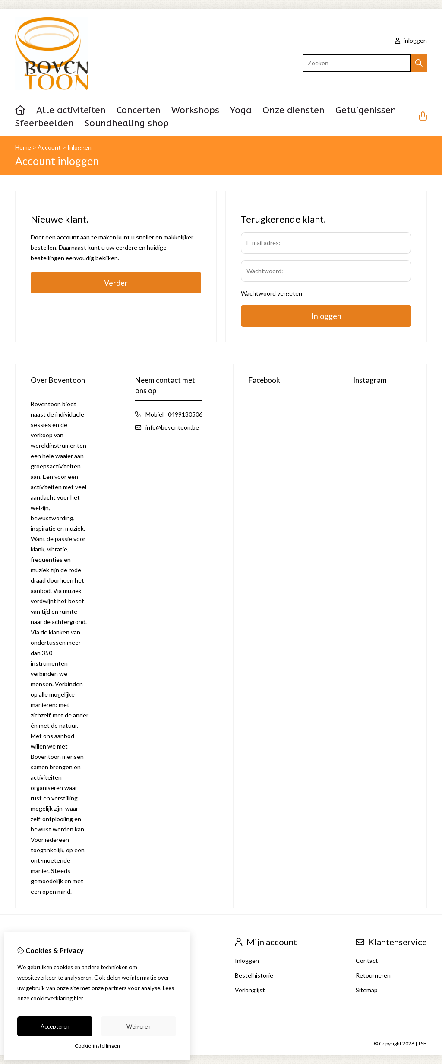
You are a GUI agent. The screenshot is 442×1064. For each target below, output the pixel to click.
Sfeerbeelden (44, 123)
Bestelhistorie (254, 975)
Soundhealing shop (127, 123)
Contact (367, 960)
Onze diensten (293, 110)
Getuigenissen (365, 110)
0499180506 (185, 414)
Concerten (139, 110)
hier (78, 998)
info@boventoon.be (172, 427)
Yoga (241, 110)
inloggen (411, 40)
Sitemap (367, 990)
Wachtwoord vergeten (271, 293)
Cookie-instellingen (97, 1045)
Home (23, 147)
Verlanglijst (250, 990)
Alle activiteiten (71, 110)
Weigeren (138, 1026)
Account (49, 147)
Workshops (195, 110)
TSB (422, 1043)
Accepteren (55, 1026)
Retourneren (373, 975)
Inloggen (79, 147)
